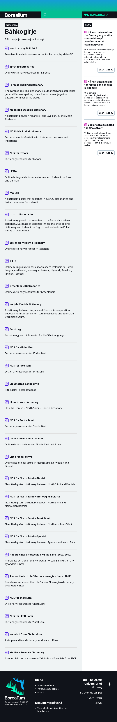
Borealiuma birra (45, 685)
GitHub (40, 692)
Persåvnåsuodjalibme (48, 688)
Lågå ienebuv (106, 69)
